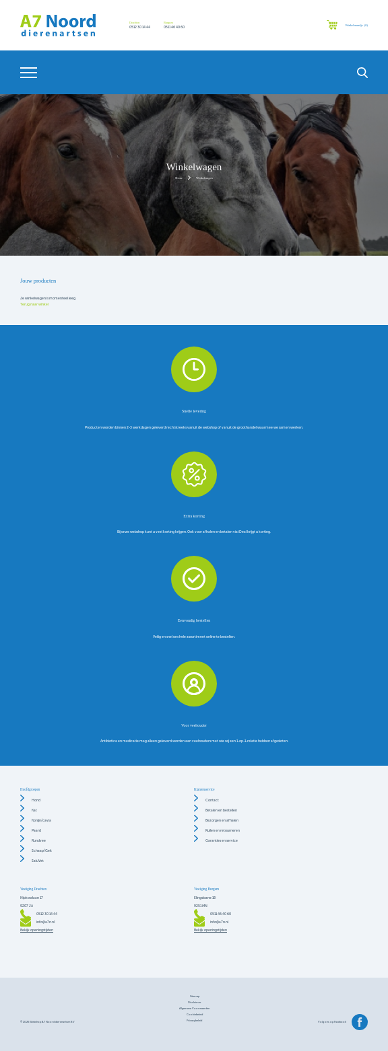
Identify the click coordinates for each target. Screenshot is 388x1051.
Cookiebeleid (195, 1014)
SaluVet (38, 861)
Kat (34, 810)
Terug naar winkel (34, 304)
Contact (212, 800)
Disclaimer (194, 1002)
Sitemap (194, 996)
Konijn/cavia (41, 820)
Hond (36, 800)
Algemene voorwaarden (194, 1008)
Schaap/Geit (42, 851)
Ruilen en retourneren (222, 830)
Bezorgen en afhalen (221, 820)
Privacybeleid (194, 1020)
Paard (36, 830)
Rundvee (39, 840)
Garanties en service (221, 840)
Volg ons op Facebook (332, 1022)
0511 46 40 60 (174, 27)
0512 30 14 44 (139, 27)
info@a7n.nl (45, 922)
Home (179, 178)
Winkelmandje (357, 25)
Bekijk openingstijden (36, 930)
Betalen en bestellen (221, 810)
